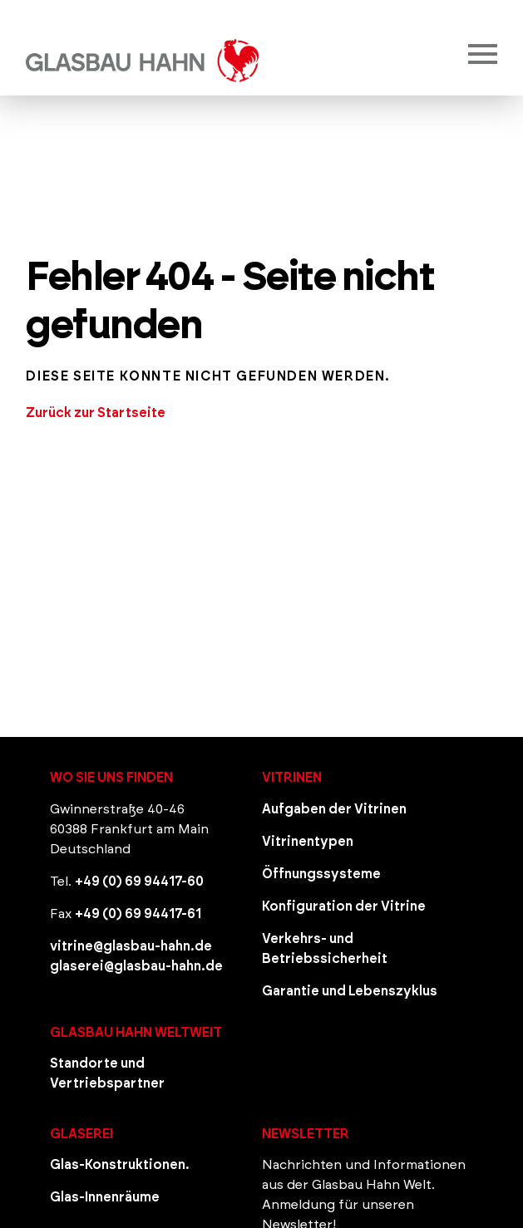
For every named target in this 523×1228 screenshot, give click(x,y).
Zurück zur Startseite (95, 413)
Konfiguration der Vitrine (344, 906)
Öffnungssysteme (321, 874)
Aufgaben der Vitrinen (334, 809)
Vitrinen (292, 777)
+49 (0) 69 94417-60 (139, 881)
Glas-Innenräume (105, 1197)
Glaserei (81, 1134)
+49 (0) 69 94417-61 (138, 914)
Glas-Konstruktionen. (120, 1165)
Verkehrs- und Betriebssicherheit (324, 948)
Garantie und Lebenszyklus (349, 991)
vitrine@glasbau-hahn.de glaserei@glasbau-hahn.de (136, 956)
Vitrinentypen (307, 841)
